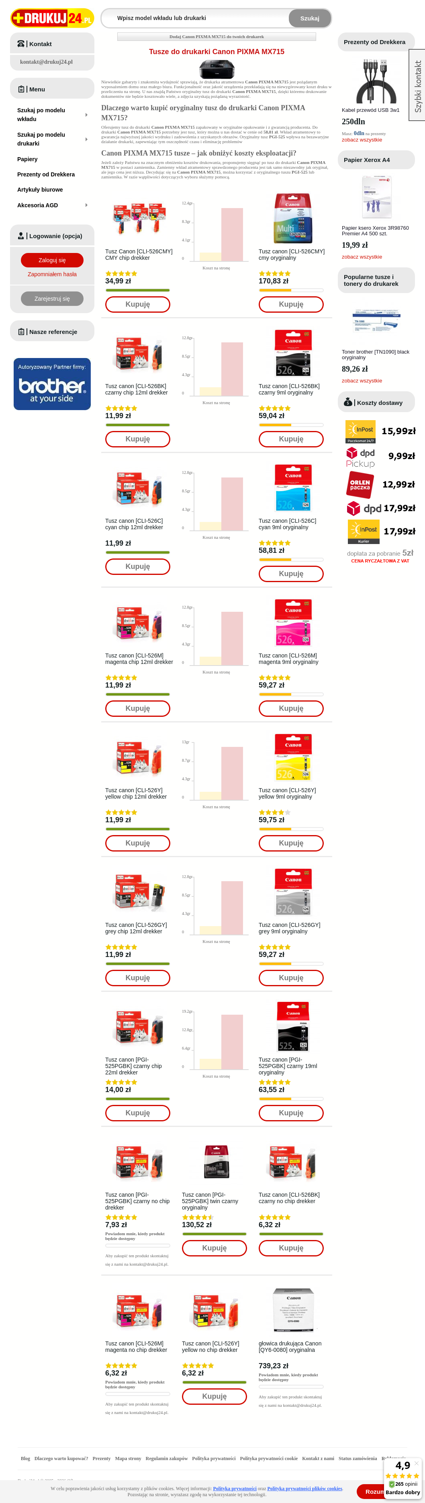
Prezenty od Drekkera (374, 41)
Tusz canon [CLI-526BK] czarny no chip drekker (289, 1197)
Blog (25, 1458)
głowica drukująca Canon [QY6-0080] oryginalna (290, 1346)
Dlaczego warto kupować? (61, 1458)
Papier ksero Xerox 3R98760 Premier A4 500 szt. (375, 231)
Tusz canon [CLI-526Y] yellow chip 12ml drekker (136, 793)
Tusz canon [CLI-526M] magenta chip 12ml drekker (139, 658)
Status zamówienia (358, 1458)
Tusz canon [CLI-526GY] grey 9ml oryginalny (290, 928)
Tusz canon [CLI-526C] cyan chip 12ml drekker (134, 524)
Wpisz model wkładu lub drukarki (106, 13)
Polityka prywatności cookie (269, 1458)
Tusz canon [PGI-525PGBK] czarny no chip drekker (137, 1201)
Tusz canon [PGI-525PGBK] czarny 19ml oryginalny (288, 1066)
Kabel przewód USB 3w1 (371, 110)
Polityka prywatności (213, 1458)
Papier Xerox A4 (367, 159)
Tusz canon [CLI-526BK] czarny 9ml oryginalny (289, 389)
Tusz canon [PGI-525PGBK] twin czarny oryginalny (210, 1201)
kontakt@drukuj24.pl (46, 62)
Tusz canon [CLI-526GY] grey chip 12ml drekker (136, 928)
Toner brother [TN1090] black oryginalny (375, 354)
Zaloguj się (52, 260)
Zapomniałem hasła (52, 274)
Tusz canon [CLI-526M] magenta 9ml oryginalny (289, 658)
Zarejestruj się (52, 298)
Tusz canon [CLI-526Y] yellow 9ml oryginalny (287, 793)
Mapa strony (128, 1458)
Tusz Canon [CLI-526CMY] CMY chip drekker (139, 254)
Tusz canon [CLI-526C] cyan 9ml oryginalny (287, 524)
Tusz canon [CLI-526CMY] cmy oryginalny (292, 254)
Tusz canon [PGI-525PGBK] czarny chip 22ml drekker (133, 1066)
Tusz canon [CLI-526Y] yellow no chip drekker (210, 1346)
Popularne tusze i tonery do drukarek (371, 280)
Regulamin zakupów (167, 1458)
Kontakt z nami (318, 1458)
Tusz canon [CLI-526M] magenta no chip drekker (136, 1346)
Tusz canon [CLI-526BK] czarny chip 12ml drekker (136, 389)
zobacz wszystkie (362, 140)
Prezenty (102, 1458)
